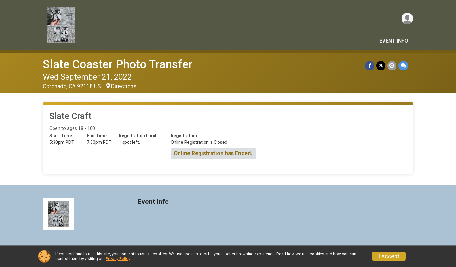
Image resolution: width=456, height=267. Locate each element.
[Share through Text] (403, 65)
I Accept (388, 256)
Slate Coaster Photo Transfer (118, 64)
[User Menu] (407, 18)
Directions (123, 86)
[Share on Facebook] (369, 65)
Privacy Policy (118, 258)
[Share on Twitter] (380, 65)
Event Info (393, 41)
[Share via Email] (391, 65)
